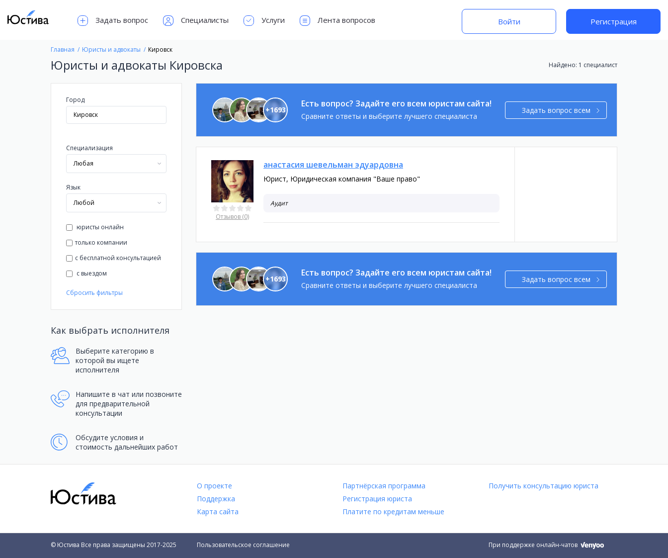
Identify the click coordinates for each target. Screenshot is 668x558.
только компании (96, 242)
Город (75, 99)
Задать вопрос (113, 20)
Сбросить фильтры (94, 292)
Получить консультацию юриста (543, 485)
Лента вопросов (337, 20)
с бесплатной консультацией (113, 258)
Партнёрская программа (383, 485)
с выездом (86, 273)
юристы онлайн (95, 227)
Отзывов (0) (232, 216)
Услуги (264, 20)
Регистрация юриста (377, 498)
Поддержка (216, 498)
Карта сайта (218, 511)
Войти (509, 21)
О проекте (214, 485)
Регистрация (613, 21)
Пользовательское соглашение (243, 545)
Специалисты (196, 20)
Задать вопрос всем (561, 110)
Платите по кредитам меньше (393, 511)
